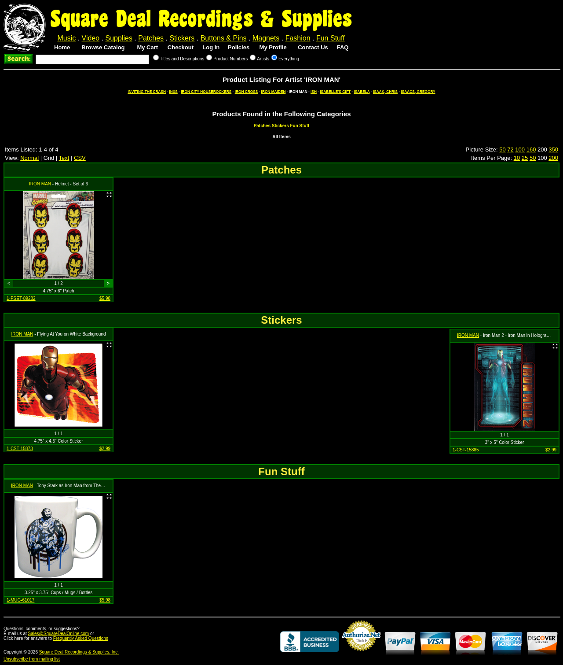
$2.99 (104, 448)
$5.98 (104, 298)
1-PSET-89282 (21, 298)
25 (525, 158)
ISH (314, 91)
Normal (29, 158)
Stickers (181, 38)
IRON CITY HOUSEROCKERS (206, 91)
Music (66, 38)
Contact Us (313, 47)
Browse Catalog (102, 47)
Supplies (119, 38)
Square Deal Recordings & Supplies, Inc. (79, 652)
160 (531, 149)
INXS (173, 91)
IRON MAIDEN (273, 91)
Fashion (298, 38)
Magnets (265, 38)
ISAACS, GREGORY (418, 91)
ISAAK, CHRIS (385, 91)
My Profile (273, 47)
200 (553, 158)
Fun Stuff (330, 38)
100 (520, 149)
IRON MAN (40, 183)
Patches (151, 38)
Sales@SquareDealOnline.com (58, 633)
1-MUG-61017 (20, 600)
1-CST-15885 (466, 449)
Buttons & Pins (224, 38)
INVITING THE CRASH (147, 91)
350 (553, 149)
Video (91, 38)
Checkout (181, 47)
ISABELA (361, 91)
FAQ (343, 47)
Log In (210, 47)
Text (64, 158)
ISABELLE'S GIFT (335, 91)
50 (502, 149)
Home (62, 47)
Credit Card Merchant (361, 654)
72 (510, 149)
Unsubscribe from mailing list (32, 659)
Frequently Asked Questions (80, 638)
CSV (80, 158)
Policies (238, 47)
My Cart (147, 47)
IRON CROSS (246, 91)
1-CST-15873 (20, 448)
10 (517, 158)
